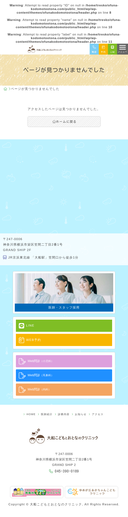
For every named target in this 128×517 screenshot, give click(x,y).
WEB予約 (30, 340)
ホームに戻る (64, 121)
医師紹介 (45, 414)
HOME (29, 414)
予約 (103, 49)
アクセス (96, 414)
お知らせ (79, 414)
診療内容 (62, 414)
